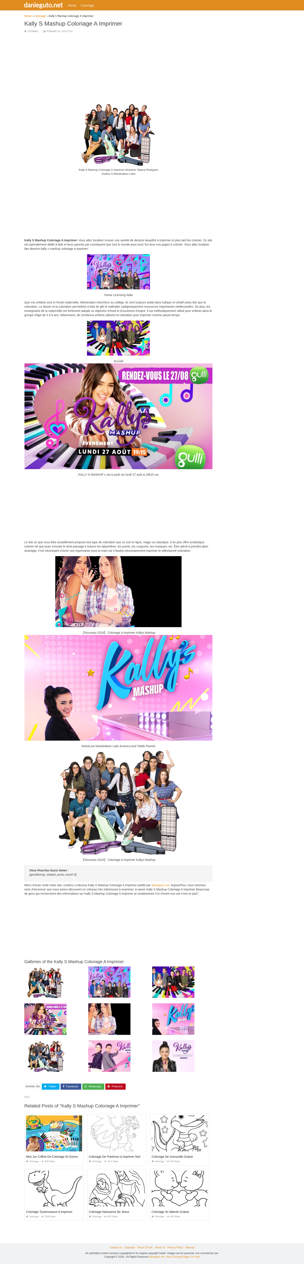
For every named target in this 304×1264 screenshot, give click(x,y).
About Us (160, 1247)
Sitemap (189, 1247)
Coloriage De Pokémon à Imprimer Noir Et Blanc (120, 1156)
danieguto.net (45, 5)
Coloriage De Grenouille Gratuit (172, 1156)
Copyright (129, 1247)
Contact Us (116, 1247)
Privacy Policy (175, 1247)
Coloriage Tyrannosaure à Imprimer (49, 1211)
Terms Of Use (145, 1247)
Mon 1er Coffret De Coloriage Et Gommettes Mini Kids (61, 1156)
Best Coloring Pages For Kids (183, 1256)
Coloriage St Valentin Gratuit (170, 1211)
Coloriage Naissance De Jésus (109, 1211)
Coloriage (90, 5)
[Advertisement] (118, 66)
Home (75, 5)
